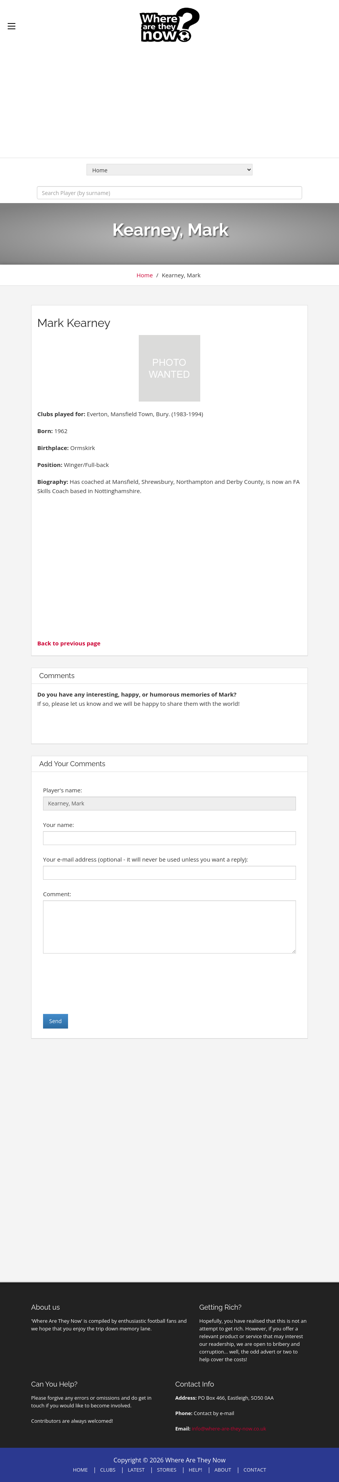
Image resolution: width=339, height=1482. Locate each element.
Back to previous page (68, 643)
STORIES (166, 1469)
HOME (80, 1469)
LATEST (136, 1469)
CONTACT (255, 1469)
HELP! (195, 1469)
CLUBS (107, 1469)
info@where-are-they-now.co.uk (229, 1428)
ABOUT (222, 1469)
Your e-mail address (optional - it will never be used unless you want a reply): (145, 859)
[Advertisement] (169, 96)
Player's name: (62, 790)
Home (144, 275)
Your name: (58, 825)
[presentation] (101, 984)
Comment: (57, 894)
